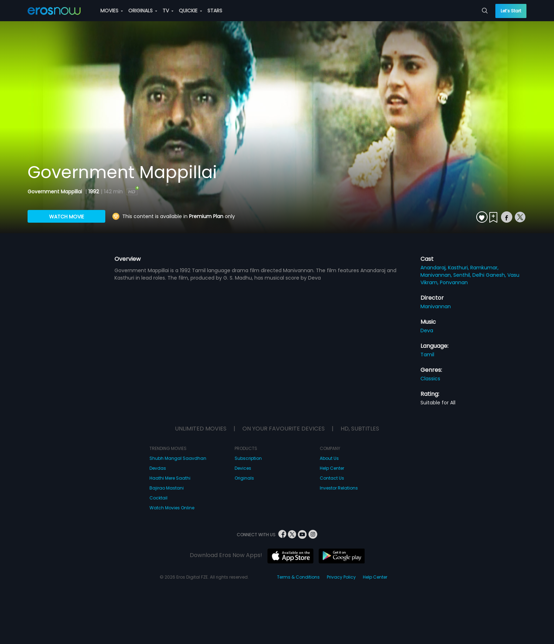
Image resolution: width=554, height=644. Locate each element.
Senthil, (462, 275)
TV (168, 10)
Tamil (427, 354)
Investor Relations (339, 488)
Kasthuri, (459, 267)
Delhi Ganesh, (489, 275)
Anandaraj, (434, 267)
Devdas (157, 468)
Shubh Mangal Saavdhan (177, 458)
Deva (426, 330)
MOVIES (111, 10)
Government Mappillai (55, 191)
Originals (244, 478)
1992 (93, 191)
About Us (329, 458)
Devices (243, 468)
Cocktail (158, 498)
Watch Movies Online (171, 508)
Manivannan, (436, 275)
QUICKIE (190, 10)
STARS (214, 10)
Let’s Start (511, 11)
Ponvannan (454, 282)
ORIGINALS (142, 10)
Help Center (332, 468)
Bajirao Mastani (166, 488)
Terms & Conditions (298, 577)
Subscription (248, 458)
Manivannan (435, 306)
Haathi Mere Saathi (169, 478)
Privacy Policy (341, 577)
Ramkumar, (484, 267)
